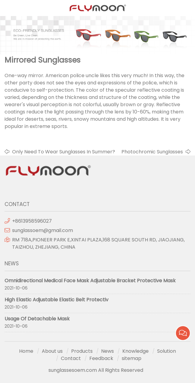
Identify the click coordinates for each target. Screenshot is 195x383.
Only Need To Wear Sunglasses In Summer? (63, 151)
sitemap (131, 358)
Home (26, 351)
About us (52, 351)
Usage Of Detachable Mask (37, 318)
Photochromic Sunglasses (152, 151)
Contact (71, 358)
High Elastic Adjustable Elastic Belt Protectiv (56, 299)
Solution (166, 351)
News (107, 351)
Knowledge (135, 351)
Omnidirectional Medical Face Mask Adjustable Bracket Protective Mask (90, 280)
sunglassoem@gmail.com (42, 230)
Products (82, 351)
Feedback (101, 358)
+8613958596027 (32, 221)
